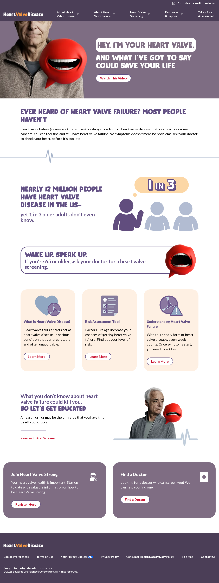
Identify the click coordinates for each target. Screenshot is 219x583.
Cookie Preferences (16, 557)
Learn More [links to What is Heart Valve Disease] (37, 357)
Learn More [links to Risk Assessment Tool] (98, 357)
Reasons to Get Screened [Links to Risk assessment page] (40, 438)
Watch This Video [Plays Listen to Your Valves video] (114, 79)
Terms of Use (44, 557)
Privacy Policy (110, 557)
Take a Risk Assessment (206, 14)
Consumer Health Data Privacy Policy (150, 557)
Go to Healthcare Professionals (193, 3)
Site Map (187, 557)
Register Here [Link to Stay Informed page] (26, 505)
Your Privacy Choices (77, 557)
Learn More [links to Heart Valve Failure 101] (160, 361)
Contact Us (208, 557)
